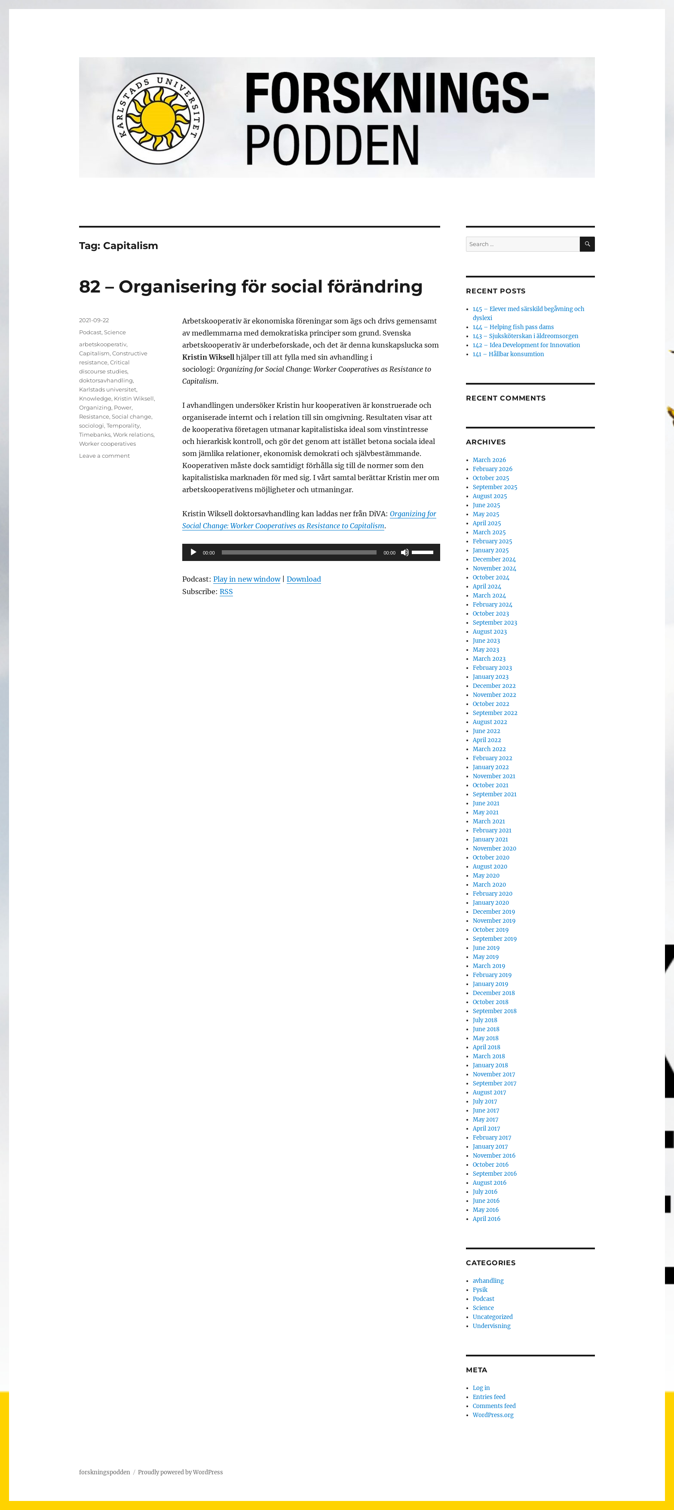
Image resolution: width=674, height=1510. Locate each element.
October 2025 (491, 478)
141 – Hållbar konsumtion (508, 354)
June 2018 (486, 1029)
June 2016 (486, 1201)
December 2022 (494, 686)
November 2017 (494, 1074)
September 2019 (495, 939)
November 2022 (494, 695)
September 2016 (495, 1173)
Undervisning (492, 1326)
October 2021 (491, 785)
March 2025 (489, 532)
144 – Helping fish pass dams (513, 327)
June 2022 (486, 731)
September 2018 (495, 1011)
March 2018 (489, 1056)
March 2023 (489, 659)
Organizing (95, 407)
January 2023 (491, 677)
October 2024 (491, 577)
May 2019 (486, 957)
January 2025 (491, 550)
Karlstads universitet (107, 389)
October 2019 (491, 930)
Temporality (123, 425)
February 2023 (492, 668)
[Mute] (405, 552)
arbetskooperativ (102, 344)
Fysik (480, 1290)
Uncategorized (493, 1317)
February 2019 (492, 975)
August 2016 (490, 1182)
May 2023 (486, 649)
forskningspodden (104, 1472)
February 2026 (493, 469)
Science (115, 332)
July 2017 (485, 1101)
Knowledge (95, 398)
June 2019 (486, 948)
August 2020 (490, 866)
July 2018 (485, 1020)
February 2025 (492, 541)
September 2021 (495, 794)
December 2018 (494, 993)
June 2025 (486, 505)
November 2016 (494, 1155)
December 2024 (494, 559)
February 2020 (492, 893)
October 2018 (491, 1002)
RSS (226, 591)
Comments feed (494, 1406)
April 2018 (486, 1047)
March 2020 (489, 884)
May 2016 (486, 1210)
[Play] (193, 552)
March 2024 (489, 595)
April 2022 (487, 740)
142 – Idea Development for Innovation (526, 345)
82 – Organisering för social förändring (251, 286)
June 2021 (486, 803)
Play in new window (246, 579)
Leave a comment (104, 455)
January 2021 (490, 839)
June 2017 (486, 1110)
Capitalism (94, 353)
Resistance (94, 416)
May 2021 (486, 812)
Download (304, 579)
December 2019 (494, 911)
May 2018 (486, 1038)
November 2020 (494, 848)
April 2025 (487, 523)
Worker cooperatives (107, 443)
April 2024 (487, 586)
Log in (481, 1388)
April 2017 (486, 1128)
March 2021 (489, 821)
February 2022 (492, 758)
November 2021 (494, 776)
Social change (131, 416)
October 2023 (491, 613)
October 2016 (491, 1164)
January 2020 (491, 902)
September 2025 (495, 487)
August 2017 (489, 1092)
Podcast (90, 332)
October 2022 (491, 704)
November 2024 (494, 568)
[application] (311, 552)
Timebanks (94, 434)
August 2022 (490, 722)
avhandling (488, 1281)
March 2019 (489, 966)
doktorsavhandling (106, 380)
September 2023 (495, 622)
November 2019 (494, 920)
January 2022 (491, 767)
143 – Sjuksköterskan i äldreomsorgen (526, 336)
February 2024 (492, 604)
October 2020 (491, 857)
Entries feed (489, 1397)
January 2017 (490, 1146)
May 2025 (486, 514)
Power (123, 407)
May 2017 (486, 1119)
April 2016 (487, 1219)
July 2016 (485, 1192)
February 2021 (492, 830)
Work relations (133, 434)
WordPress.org (493, 1415)
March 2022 (489, 749)
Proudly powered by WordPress (180, 1472)
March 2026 (489, 460)
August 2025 (490, 496)
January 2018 (490, 1065)
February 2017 (492, 1137)
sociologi (91, 425)
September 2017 (495, 1083)
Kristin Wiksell (134, 398)
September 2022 (495, 713)
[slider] (299, 552)
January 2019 (491, 984)
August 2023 (490, 631)
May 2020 (486, 875)
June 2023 (486, 640)
